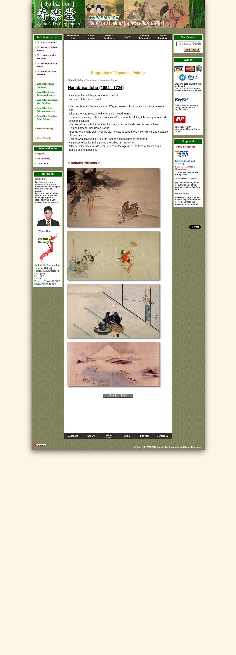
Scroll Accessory (45, 128)
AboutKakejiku (91, 37)
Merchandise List (47, 37)
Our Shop (48, 173)
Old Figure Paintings (47, 42)
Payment (188, 59)
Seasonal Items (48, 148)
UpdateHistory (108, 436)
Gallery (91, 436)
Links (127, 436)
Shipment (188, 141)
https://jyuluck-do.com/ (45, 284)
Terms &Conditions (109, 37)
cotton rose (42, 163)
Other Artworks (44, 138)
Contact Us (162, 436)
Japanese (73, 436)
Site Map (144, 436)
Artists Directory (86, 80)
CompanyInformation (144, 37)
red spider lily (43, 159)
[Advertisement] (118, 56)
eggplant (41, 154)
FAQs (127, 36)
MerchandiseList (73, 37)
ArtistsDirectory (162, 37)
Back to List (118, 395)
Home (71, 80)
